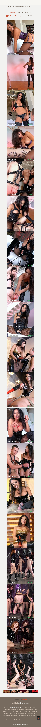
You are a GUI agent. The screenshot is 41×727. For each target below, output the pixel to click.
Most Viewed (28, 12)
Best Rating (20, 12)
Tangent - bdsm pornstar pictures (20, 724)
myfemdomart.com (24, 703)
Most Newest (13, 12)
